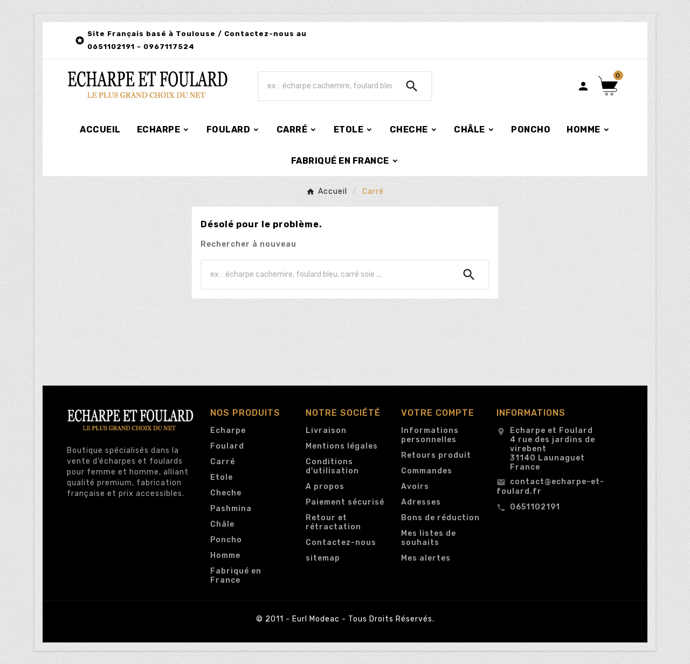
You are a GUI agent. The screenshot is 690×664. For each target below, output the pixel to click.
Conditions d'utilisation (332, 466)
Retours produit (436, 455)
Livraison (326, 430)
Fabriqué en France (235, 576)
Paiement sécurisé (345, 502)
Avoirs (415, 486)
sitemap (323, 558)
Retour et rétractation (333, 522)
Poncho (226, 539)
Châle (222, 524)
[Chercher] (325, 86)
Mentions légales (342, 446)
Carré (222, 461)
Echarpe (228, 430)
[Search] (412, 86)
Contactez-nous (341, 542)
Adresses (421, 502)
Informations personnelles (430, 435)
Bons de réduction (440, 517)
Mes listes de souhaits (428, 538)
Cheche (226, 493)
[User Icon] (583, 86)
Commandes (426, 471)
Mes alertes (426, 558)
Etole (221, 477)
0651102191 (535, 507)
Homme (225, 555)
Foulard (227, 446)
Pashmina (231, 508)
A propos (325, 486)
